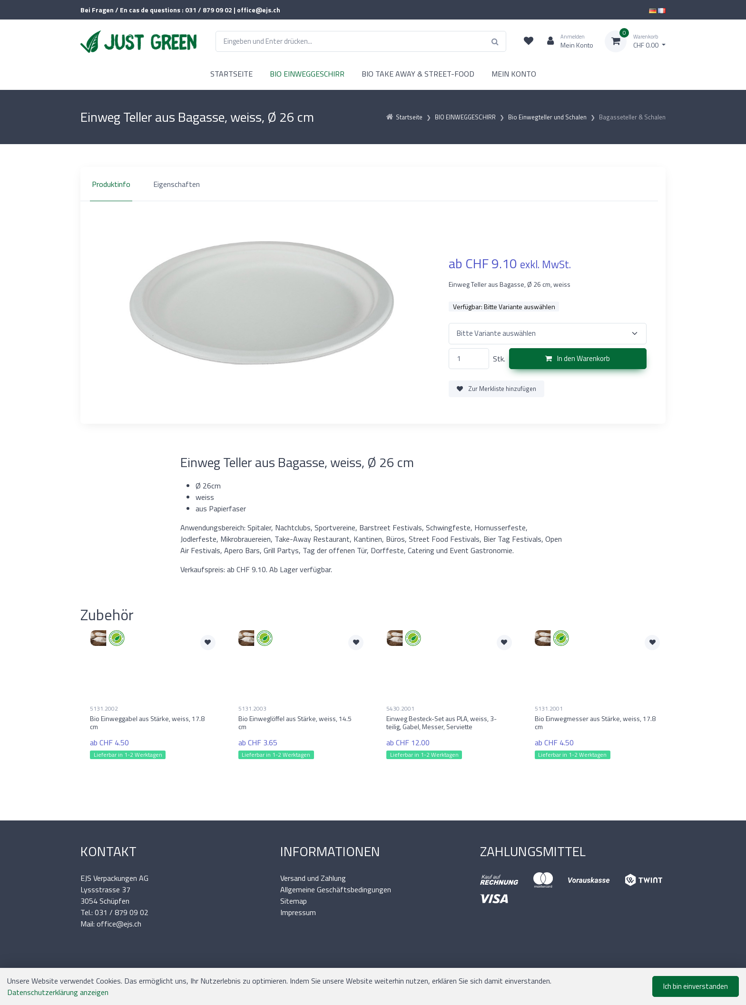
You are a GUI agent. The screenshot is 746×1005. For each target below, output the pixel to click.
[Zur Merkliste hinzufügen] (208, 642)
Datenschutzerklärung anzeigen (57, 992)
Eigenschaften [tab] (176, 184)
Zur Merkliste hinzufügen (496, 388)
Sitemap (293, 901)
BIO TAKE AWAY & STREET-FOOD (418, 73)
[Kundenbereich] (566, 41)
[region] (373, 184)
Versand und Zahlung (313, 878)
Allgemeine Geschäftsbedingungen (335, 889)
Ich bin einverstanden (695, 986)
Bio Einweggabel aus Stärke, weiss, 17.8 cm (147, 722)
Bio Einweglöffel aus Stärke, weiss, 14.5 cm (295, 722)
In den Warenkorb (577, 358)
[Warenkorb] (635, 41)
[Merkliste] (529, 41)
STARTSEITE (231, 73)
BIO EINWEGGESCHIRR (307, 73)
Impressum (298, 912)
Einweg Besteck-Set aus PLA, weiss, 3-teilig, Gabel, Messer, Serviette (441, 722)
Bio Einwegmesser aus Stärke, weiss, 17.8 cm (595, 722)
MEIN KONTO (513, 73)
